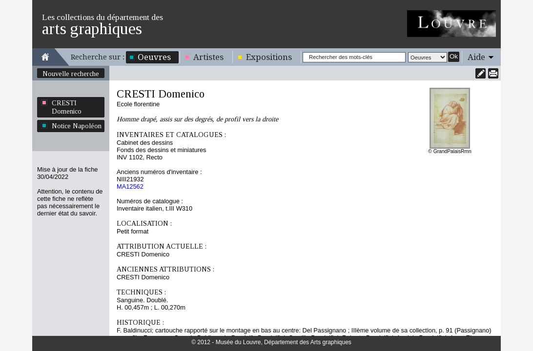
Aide (476, 57)
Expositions (269, 57)
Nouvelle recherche (70, 74)
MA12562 (130, 186)
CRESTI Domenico (67, 107)
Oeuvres (154, 57)
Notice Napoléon (77, 126)
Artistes (208, 57)
